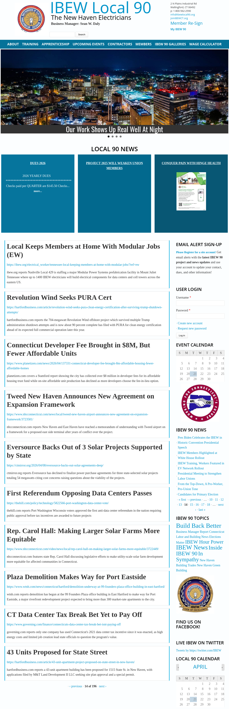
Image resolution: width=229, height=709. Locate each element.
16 (197, 504)
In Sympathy (189, 556)
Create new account (190, 323)
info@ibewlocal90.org (183, 14)
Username (183, 297)
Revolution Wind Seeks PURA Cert (59, 297)
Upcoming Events (88, 44)
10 (210, 499)
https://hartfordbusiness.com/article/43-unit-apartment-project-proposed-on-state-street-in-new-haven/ (71, 662)
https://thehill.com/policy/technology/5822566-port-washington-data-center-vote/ (58, 503)
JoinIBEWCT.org (179, 18)
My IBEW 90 (178, 29)
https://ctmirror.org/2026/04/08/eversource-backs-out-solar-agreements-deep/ (55, 465)
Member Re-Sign (187, 23)
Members (143, 44)
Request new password (192, 328)
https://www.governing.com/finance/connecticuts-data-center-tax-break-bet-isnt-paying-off (64, 624)
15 (191, 504)
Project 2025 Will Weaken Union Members (114, 165)
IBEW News (192, 547)
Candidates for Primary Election (198, 494)
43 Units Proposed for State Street (57, 652)
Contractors (120, 44)
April (200, 666)
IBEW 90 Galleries (170, 44)
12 (222, 499)
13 (180, 504)
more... (38, 191)
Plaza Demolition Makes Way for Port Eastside (76, 577)
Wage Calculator (205, 44)
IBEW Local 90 (100, 7)
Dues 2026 (38, 163)
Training (30, 44)
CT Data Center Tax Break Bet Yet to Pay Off (74, 614)
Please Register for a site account (195, 252)
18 (208, 504)
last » (202, 509)
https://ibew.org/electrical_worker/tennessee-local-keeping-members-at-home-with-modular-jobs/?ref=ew (73, 264)
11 (216, 499)
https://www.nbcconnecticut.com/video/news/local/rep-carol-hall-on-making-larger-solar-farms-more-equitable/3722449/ (83, 549)
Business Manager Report (192, 531)
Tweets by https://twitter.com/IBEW (198, 650)
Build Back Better (198, 525)
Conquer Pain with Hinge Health (191, 163)
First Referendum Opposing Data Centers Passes (79, 493)
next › (102, 686)
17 (202, 504)
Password (183, 310)
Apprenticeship (55, 44)
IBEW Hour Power (204, 542)
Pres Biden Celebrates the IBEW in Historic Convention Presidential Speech (200, 442)
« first (182, 499)
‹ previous (75, 686)
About (13, 44)
